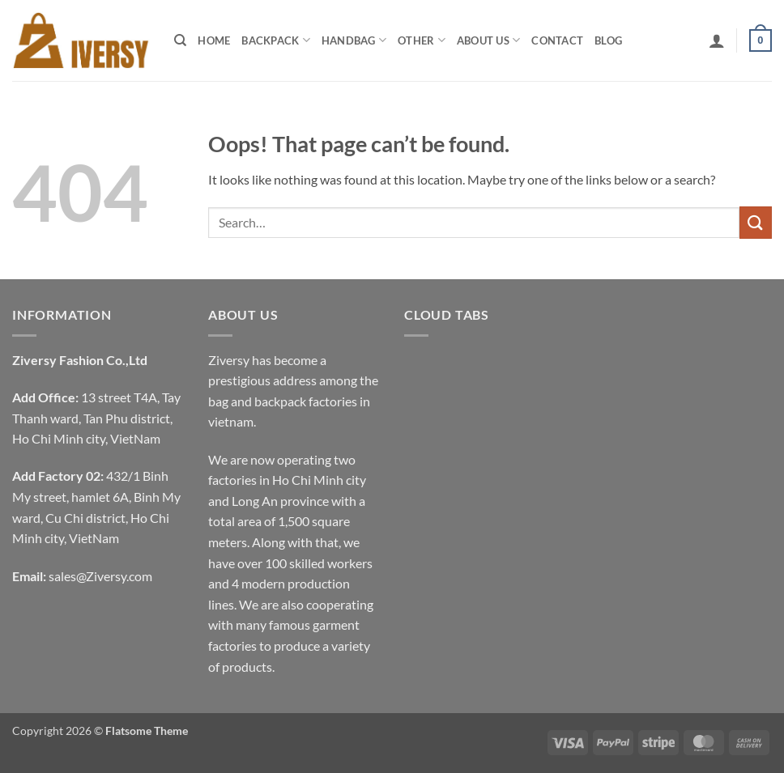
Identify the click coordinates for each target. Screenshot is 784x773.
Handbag (354, 40)
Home (214, 40)
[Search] (180, 40)
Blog (608, 40)
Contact (557, 40)
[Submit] (755, 222)
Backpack (275, 40)
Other (421, 40)
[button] (717, 40)
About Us (489, 40)
